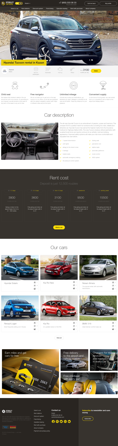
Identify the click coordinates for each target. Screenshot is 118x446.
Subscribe (88, 418)
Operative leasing (61, 8)
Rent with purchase (76, 8)
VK (69, 421)
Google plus (65, 421)
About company (90, 8)
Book (96, 71)
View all (59, 338)
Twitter (61, 421)
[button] (9, 33)
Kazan (27, 3)
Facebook (53, 421)
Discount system (38, 8)
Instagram (57, 421)
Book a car (59, 227)
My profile (108, 3)
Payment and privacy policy (42, 431)
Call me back (91, 3)
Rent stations (25, 8)
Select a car (14, 8)
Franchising (49, 8)
